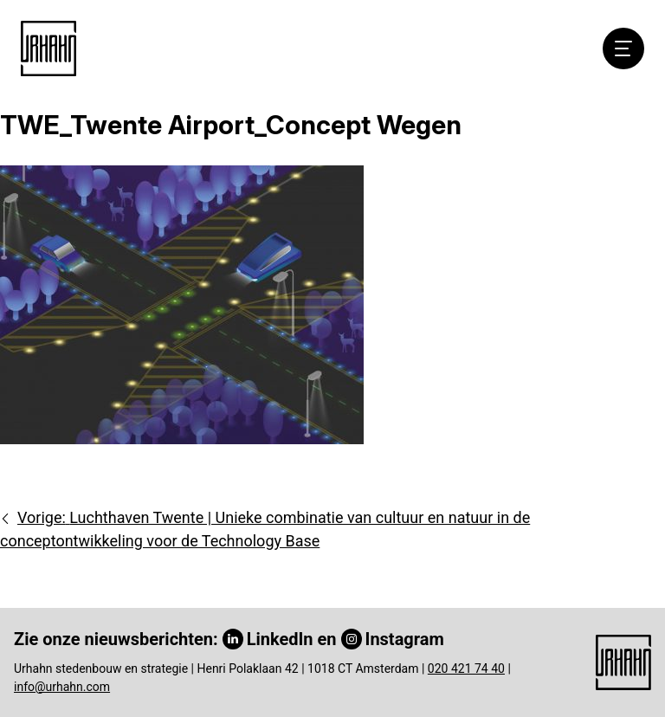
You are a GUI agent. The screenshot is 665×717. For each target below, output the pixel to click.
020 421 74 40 (466, 668)
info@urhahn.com (62, 687)
